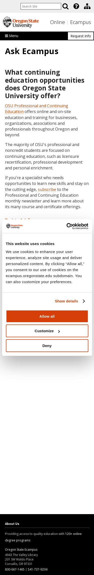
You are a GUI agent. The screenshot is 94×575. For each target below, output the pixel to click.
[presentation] (76, 6)
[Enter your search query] (41, 6)
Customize (47, 331)
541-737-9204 (37, 569)
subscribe (47, 189)
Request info (80, 36)
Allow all (47, 316)
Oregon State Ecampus (21, 549)
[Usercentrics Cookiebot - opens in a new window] (67, 226)
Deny (47, 345)
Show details (66, 301)
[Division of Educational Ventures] (87, 6)
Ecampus (80, 22)
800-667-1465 (15, 569)
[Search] (65, 6)
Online (57, 22)
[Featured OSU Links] (76, 6)
